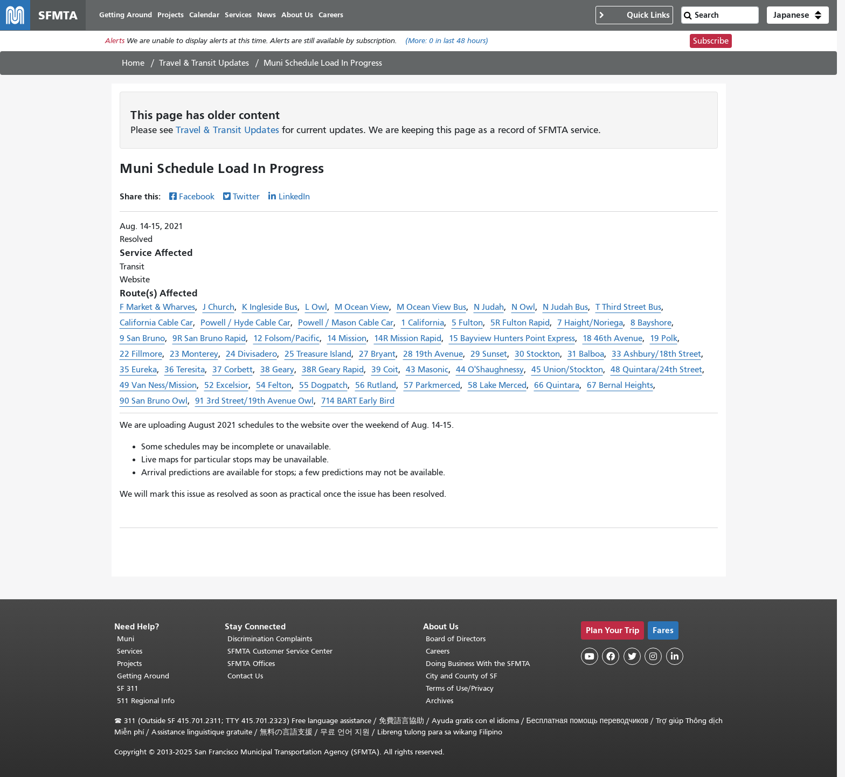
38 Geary (277, 369)
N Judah (489, 307)
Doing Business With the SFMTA (478, 663)
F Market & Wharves (157, 307)
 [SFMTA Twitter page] (632, 656)
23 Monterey (194, 354)
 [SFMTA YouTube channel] (589, 656)
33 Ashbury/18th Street (656, 354)
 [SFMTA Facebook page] (610, 656)
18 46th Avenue (612, 338)
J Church (218, 307)
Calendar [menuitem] (204, 14)
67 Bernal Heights (620, 385)
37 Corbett (232, 369)
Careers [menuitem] (330, 14)
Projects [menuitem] (170, 14)
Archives (439, 700)
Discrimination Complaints (269, 638)
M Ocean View (362, 307)
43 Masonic (427, 369)
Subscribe (711, 41)
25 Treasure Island (318, 354)
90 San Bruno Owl (154, 401)
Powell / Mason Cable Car (345, 323)
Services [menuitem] (238, 14)
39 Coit (384, 369)
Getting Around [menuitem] (125, 14)
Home (133, 63)
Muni (125, 638)
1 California (422, 323)
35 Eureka (138, 369)
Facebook (196, 197)
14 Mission (346, 338)
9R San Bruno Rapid (209, 338)
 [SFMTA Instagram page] (653, 656)
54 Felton (274, 385)
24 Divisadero (251, 354)
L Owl (316, 307)
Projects (129, 663)
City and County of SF (461, 676)
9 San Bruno (142, 338)
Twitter (246, 197)
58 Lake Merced (497, 385)
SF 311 (127, 688)
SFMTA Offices (251, 663)
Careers (437, 651)
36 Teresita (184, 369)
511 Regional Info (146, 700)
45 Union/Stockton (567, 369)
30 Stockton (537, 354)
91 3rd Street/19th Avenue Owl (254, 401)
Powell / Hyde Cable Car (245, 323)
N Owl (523, 307)
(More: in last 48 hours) (446, 41)
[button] (798, 15)
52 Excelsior (226, 385)
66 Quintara (556, 385)
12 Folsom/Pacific (286, 338)
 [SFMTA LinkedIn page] (674, 656)
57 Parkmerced (432, 385)
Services (129, 651)
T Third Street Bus (628, 307)
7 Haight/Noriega (590, 323)
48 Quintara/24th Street (656, 369)
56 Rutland (375, 385)
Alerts (114, 41)
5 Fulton (467, 323)
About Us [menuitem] (297, 14)
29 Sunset (488, 354)
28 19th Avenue (433, 354)
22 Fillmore (141, 354)
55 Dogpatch (323, 385)
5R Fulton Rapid (520, 323)
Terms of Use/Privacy (460, 688)
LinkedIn (294, 197)
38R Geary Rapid (333, 369)
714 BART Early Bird (357, 401)
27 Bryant (377, 354)
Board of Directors (456, 638)
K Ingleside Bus (269, 307)
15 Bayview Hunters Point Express (512, 338)
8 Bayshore (651, 323)
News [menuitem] (266, 14)
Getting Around (143, 676)
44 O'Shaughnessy (490, 369)
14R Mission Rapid (407, 338)
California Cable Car (156, 323)
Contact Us (245, 676)
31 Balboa (585, 354)
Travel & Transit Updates (204, 63)
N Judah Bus (565, 307)
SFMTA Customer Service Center (280, 651)
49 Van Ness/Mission (158, 385)
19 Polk (663, 338)
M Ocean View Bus (431, 307)
